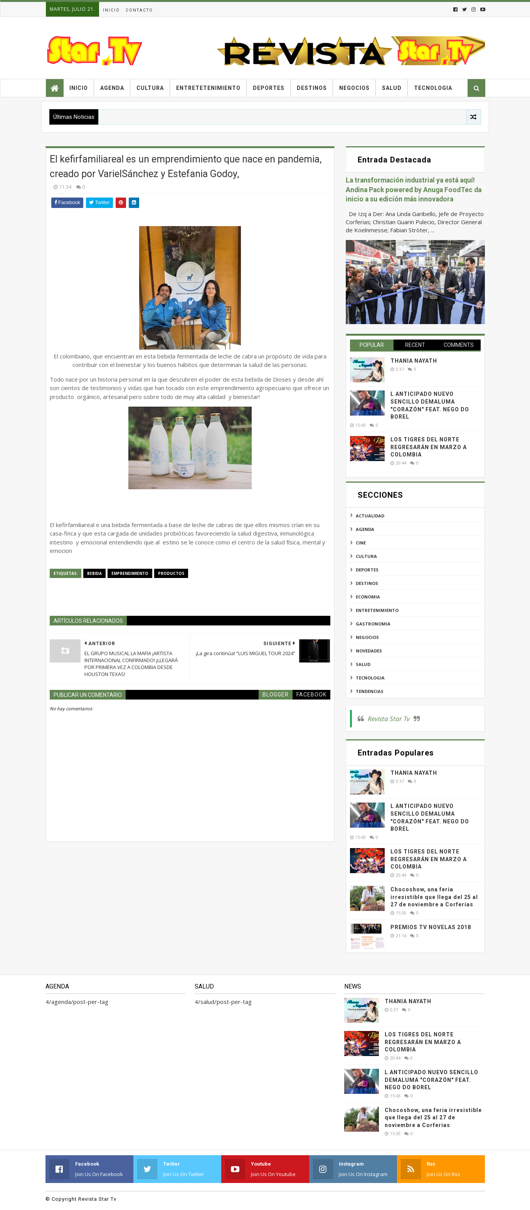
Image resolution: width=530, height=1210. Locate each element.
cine (361, 543)
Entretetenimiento (208, 88)
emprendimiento (129, 573)
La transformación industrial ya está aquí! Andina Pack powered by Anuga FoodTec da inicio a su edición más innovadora (413, 189)
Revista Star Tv (389, 718)
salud (363, 664)
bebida (94, 573)
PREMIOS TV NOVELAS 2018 (430, 927)
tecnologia (370, 678)
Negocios (354, 88)
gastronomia (373, 624)
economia (368, 597)
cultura (366, 556)
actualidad (370, 516)
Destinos (312, 88)
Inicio (111, 10)
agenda (365, 529)
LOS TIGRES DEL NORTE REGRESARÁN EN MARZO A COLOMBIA (428, 447)
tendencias (370, 691)
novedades (369, 651)
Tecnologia (433, 88)
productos (171, 573)
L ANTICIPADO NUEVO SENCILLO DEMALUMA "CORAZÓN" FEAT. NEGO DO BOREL (431, 1079)
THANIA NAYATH (413, 361)
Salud (392, 88)
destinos (367, 583)
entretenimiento (377, 610)
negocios (367, 637)
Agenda (112, 88)
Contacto (139, 10)
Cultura (150, 88)
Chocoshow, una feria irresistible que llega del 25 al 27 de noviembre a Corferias (434, 897)
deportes (367, 570)
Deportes (268, 88)
